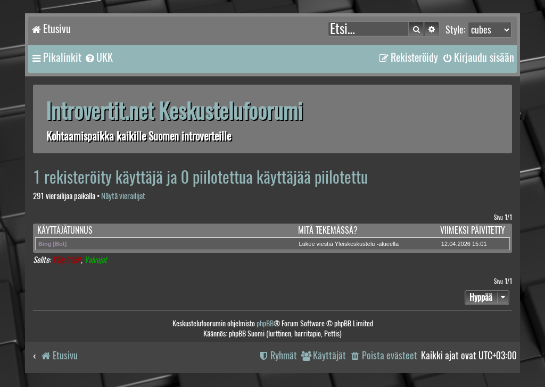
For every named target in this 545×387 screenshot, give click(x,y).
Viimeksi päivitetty (472, 230)
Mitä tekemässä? (328, 230)
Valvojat (95, 260)
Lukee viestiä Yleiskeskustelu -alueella (349, 244)
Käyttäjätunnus (65, 230)
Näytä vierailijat (123, 196)
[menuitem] (98, 57)
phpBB (265, 323)
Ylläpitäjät (66, 260)
